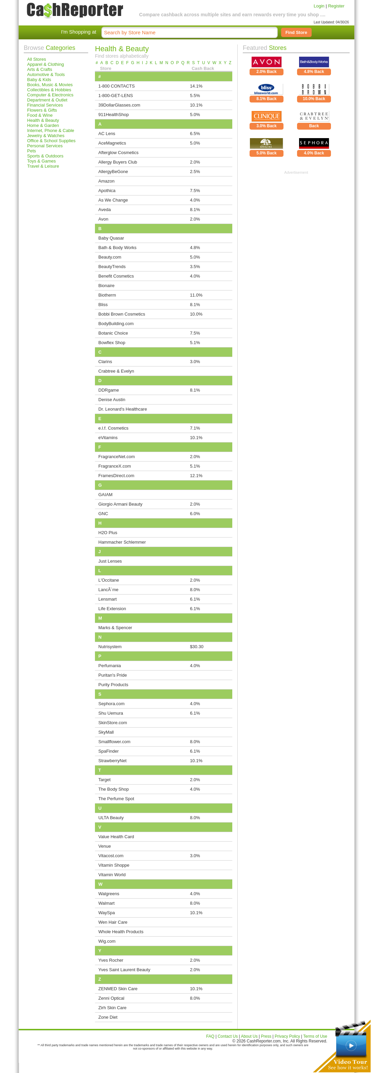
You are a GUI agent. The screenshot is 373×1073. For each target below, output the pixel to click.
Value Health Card (116, 836)
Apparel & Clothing (45, 64)
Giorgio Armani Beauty (120, 504)
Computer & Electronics (50, 94)
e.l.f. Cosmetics (113, 428)
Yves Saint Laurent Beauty (124, 969)
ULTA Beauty (111, 817)
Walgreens (108, 893)
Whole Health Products (120, 931)
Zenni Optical (111, 998)
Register (336, 5)
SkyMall (106, 732)
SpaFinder (108, 751)
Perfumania (109, 665)
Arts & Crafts (39, 69)
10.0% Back (314, 98)
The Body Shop (113, 789)
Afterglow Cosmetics (118, 152)
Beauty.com (109, 257)
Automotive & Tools (46, 74)
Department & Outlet (47, 99)
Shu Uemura (110, 713)
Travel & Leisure (43, 166)
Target (104, 779)
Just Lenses (110, 561)
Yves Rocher (110, 960)
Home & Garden (43, 125)
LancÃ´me (108, 589)
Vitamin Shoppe (114, 865)
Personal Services (45, 145)
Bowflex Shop (111, 342)
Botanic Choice (113, 333)
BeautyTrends (111, 266)
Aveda (104, 209)
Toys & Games (41, 161)
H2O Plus (107, 532)
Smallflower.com (114, 741)
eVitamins (108, 437)
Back (314, 126)
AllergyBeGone (113, 171)
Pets (31, 150)
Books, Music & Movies (50, 84)
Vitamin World (111, 874)
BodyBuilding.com (116, 323)
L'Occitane (108, 580)
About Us (249, 1036)
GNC (103, 513)
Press (266, 1036)
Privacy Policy (287, 1036)
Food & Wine (40, 115)
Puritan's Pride (112, 675)
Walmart (106, 903)
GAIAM (105, 494)
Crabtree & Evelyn (116, 371)
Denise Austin (111, 399)
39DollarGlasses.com (119, 105)
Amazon (106, 181)
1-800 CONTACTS (116, 86)
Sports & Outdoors (45, 155)
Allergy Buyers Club (117, 162)
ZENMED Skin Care (118, 988)
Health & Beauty (43, 120)
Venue (104, 846)
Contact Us (228, 1036)
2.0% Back (266, 71)
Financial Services (45, 105)
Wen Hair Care (112, 922)
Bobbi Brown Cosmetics (121, 314)
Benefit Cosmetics (116, 276)
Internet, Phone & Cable (50, 130)
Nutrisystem (110, 646)
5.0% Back (266, 153)
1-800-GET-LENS (115, 95)
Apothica (107, 190)
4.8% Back (314, 71)
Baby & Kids (39, 79)
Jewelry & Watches (45, 135)
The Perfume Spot (116, 798)
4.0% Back (314, 153)
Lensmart (107, 599)
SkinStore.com (112, 722)
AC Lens (106, 133)
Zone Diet (107, 1017)
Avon (103, 219)
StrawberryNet (112, 760)
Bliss (102, 304)
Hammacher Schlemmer (122, 542)
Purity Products (113, 684)
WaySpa (106, 912)
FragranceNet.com (116, 456)
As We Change (113, 200)
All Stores (36, 59)
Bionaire (106, 285)
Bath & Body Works (117, 247)
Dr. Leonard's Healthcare (122, 409)
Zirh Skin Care (112, 1007)
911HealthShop (113, 114)
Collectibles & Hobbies (49, 89)
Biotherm (107, 295)
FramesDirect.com (116, 475)
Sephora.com (111, 703)
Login (319, 5)
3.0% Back (266, 126)
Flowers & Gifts (42, 110)
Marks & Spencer (115, 627)
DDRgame (108, 390)
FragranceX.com (114, 466)
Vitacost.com (110, 855)
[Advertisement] (296, 216)
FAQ (210, 1036)
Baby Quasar (111, 238)
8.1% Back (266, 98)
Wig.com (107, 941)
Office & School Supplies (51, 140)
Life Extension (112, 608)
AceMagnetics (112, 143)
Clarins (105, 361)
